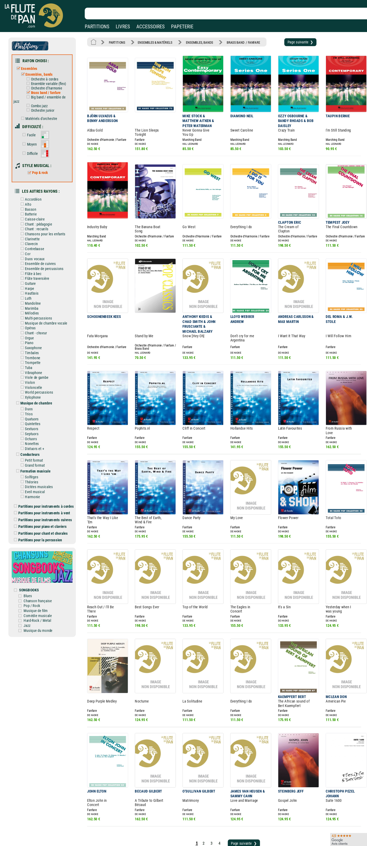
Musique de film (40, 570)
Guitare (32, 266)
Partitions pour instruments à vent (46, 479)
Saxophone (35, 326)
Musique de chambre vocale (47, 303)
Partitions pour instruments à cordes (48, 473)
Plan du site (167, 835)
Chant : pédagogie (40, 211)
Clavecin (33, 229)
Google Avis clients (56, 835)
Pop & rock (41, 163)
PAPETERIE (182, 27)
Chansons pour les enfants (46, 220)
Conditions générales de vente (126, 828)
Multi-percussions (40, 298)
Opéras (32, 307)
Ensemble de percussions (45, 252)
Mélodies (33, 293)
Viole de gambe (38, 353)
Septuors (33, 406)
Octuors (33, 410)
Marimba (33, 289)
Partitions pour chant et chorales (45, 498)
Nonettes (33, 415)
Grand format (36, 435)
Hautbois (33, 275)
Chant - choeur (37, 312)
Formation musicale (37, 440)
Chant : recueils (38, 215)
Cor (29, 238)
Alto (30, 192)
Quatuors (33, 392)
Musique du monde (42, 588)
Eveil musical (36, 459)
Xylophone (34, 372)
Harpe (31, 270)
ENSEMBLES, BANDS (192, 41)
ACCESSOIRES (150, 27)
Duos (31, 383)
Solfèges (33, 446)
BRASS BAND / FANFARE (233, 41)
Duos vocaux (36, 243)
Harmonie (34, 464)
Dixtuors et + (36, 419)
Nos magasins (42, 820)
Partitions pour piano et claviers (44, 492)
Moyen (33, 136)
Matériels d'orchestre (42, 112)
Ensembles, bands (40, 71)
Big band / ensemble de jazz (44, 94)
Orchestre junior (43, 105)
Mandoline (34, 284)
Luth (30, 280)
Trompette (34, 340)
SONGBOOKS (34, 551)
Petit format (35, 430)
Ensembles (31, 66)
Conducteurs (32, 425)
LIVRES (123, 27)
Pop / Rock (36, 565)
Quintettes (34, 396)
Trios (31, 387)
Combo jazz (40, 101)
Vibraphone (35, 349)
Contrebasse (36, 234)
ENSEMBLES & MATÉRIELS (151, 41)
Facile (33, 128)
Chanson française (42, 561)
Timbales (33, 330)
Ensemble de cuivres (41, 247)
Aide (162, 821)
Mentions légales (112, 820)
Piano (31, 321)
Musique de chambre (38, 377)
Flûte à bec (35, 257)
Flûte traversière (38, 261)
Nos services (40, 828)
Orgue (31, 316)
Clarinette (34, 224)
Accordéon (35, 188)
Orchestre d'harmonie (47, 84)
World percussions (40, 367)
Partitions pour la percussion (42, 504)
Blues (33, 556)
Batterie (32, 201)
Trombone (34, 335)
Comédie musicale (42, 575)
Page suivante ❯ (286, 41)
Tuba (30, 344)
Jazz (32, 584)
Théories (33, 450)
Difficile (34, 145)
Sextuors (33, 401)
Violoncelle (35, 363)
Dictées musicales (40, 455)
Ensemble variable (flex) (49, 80)
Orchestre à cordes (45, 76)
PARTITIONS (97, 27)
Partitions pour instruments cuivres (47, 485)
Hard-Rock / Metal (42, 579)
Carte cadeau (168, 828)
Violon (32, 358)
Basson (32, 197)
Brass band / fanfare (46, 89)
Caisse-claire (36, 206)
